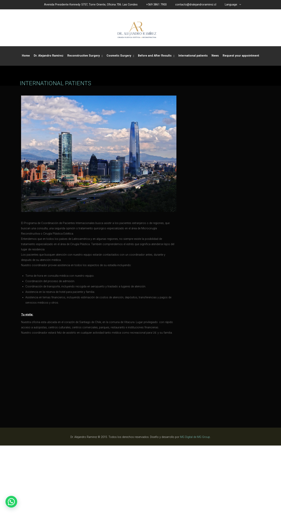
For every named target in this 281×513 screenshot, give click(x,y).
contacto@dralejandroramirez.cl (195, 4)
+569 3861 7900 (156, 4)
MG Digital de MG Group (195, 504)
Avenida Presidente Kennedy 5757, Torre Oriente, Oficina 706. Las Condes (91, 4)
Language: (233, 4)
